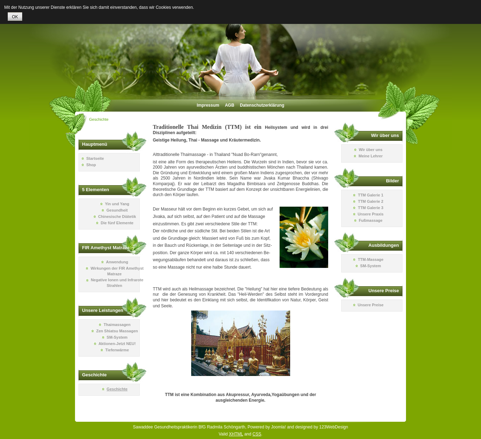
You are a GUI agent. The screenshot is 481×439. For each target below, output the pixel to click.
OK (15, 16)
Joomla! (278, 427)
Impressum (208, 105)
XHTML (236, 434)
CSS (256, 434)
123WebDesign (333, 427)
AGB (230, 105)
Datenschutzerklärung (262, 105)
